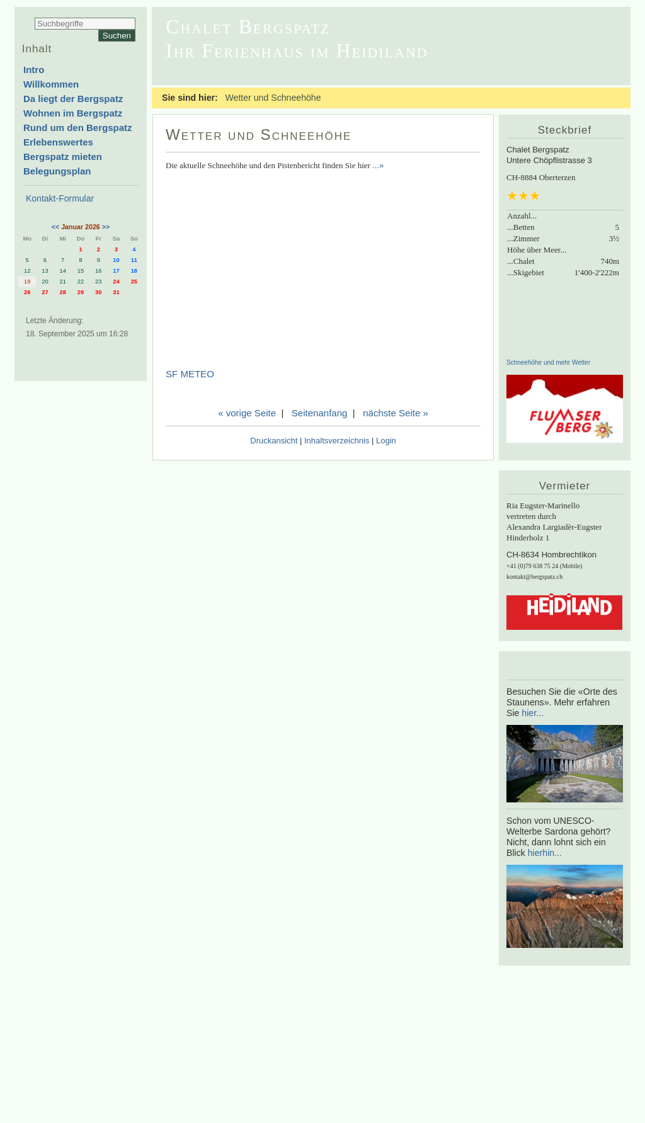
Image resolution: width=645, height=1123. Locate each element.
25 (134, 281)
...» (378, 165)
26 (27, 292)
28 (63, 292)
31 (116, 292)
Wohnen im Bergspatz (72, 113)
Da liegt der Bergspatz (73, 98)
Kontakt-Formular (60, 198)
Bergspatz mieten (62, 156)
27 (45, 292)
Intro (33, 69)
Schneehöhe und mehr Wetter (548, 362)
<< (55, 227)
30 (98, 292)
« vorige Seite (247, 413)
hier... (533, 713)
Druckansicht (273, 440)
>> (106, 227)
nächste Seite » (395, 413)
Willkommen (51, 84)
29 (80, 292)
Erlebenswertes (58, 142)
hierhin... (545, 853)
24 (116, 281)
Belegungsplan (57, 171)
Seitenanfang (320, 413)
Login (386, 440)
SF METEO (190, 373)
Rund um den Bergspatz (77, 127)
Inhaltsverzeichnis (336, 440)
